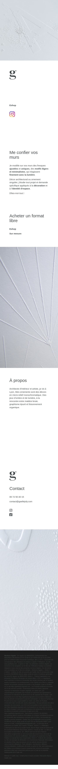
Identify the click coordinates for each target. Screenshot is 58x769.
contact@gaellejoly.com (20, 501)
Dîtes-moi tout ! (16, 193)
